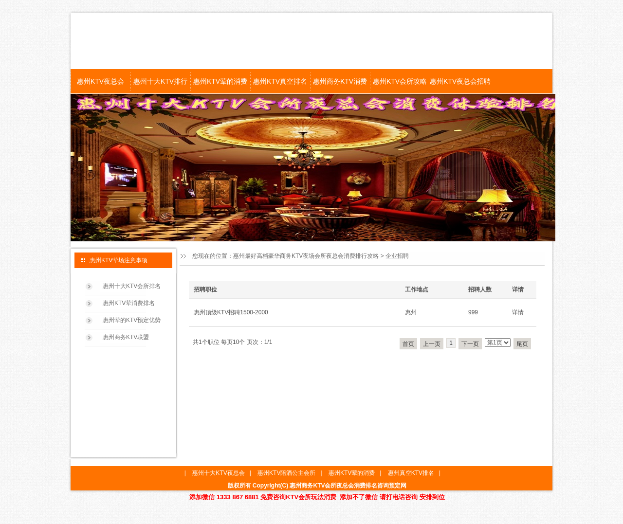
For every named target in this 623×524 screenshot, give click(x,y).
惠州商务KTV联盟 (126, 337)
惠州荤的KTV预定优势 (132, 320)
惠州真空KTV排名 (411, 473)
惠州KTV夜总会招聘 (460, 81)
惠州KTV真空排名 (280, 81)
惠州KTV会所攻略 (400, 81)
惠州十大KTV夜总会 (218, 473)
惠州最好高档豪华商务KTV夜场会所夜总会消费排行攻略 (306, 256)
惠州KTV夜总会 (100, 81)
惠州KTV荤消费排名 (129, 303)
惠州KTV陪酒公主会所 (286, 473)
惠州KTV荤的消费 (220, 81)
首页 (408, 344)
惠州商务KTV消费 (340, 81)
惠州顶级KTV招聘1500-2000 (231, 312)
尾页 (522, 344)
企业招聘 (397, 256)
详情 (518, 312)
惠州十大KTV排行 (160, 81)
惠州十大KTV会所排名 (132, 286)
